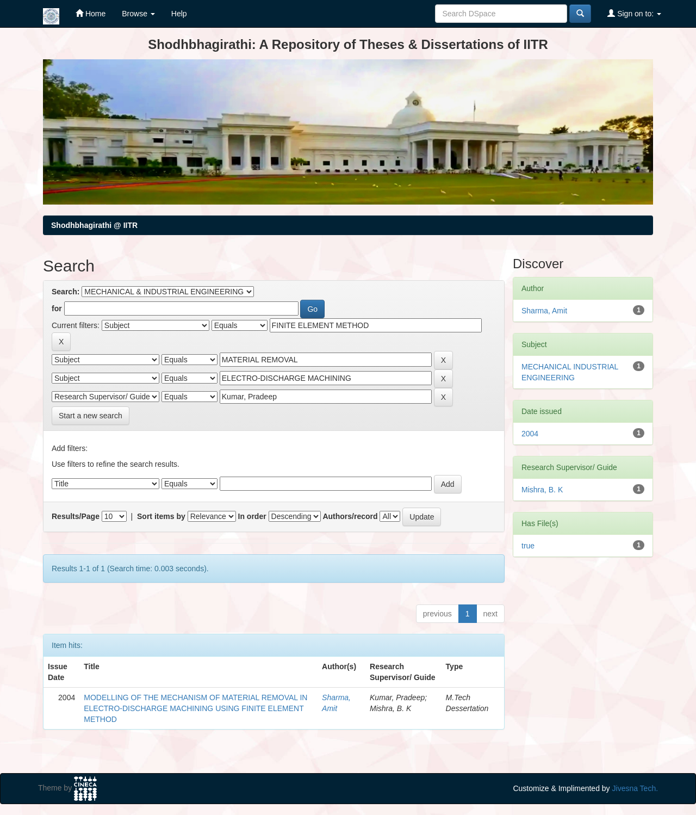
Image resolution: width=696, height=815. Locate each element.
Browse (138, 13)
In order (252, 516)
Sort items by (161, 516)
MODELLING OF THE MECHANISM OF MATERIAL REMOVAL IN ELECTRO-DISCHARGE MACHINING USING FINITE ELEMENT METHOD (195, 708)
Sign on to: (634, 13)
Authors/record (349, 516)
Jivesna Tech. (635, 788)
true (528, 545)
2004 (529, 433)
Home (90, 13)
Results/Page (76, 516)
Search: (65, 291)
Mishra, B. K (542, 489)
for (57, 308)
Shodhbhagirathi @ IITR (94, 225)
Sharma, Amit (544, 310)
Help (179, 13)
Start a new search (90, 415)
